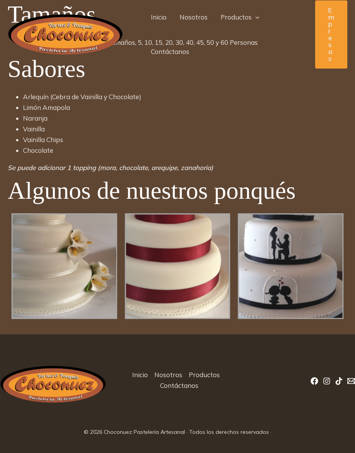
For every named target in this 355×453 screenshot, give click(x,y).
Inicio (159, 17)
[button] (255, 17)
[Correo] (351, 381)
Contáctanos (170, 51)
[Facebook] (314, 381)
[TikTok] (339, 381)
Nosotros (194, 17)
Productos (240, 17)
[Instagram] (326, 381)
